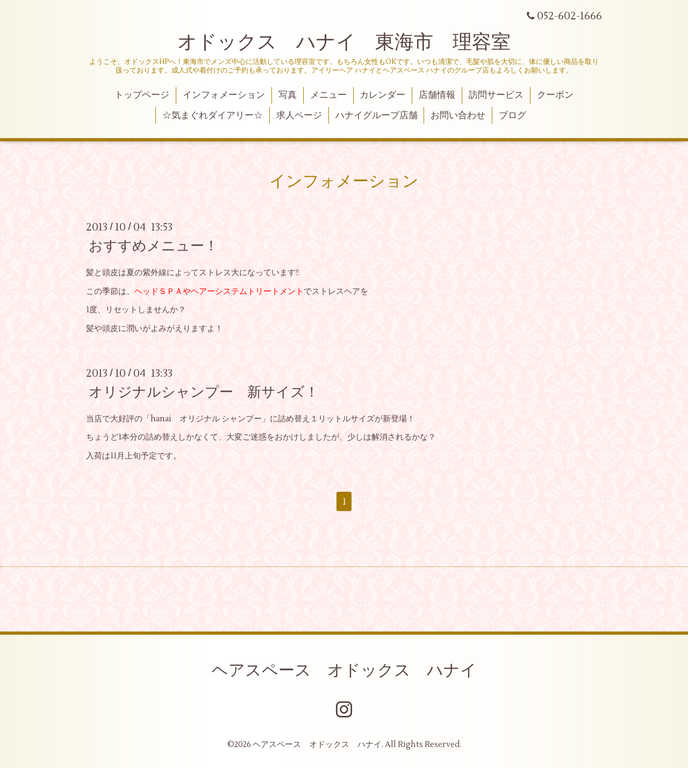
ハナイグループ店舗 (376, 115)
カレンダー (382, 95)
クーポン (555, 95)
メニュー (328, 95)
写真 (287, 95)
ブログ (512, 115)
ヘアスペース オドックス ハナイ (344, 670)
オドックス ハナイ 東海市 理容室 (344, 42)
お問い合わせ (458, 115)
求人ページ (299, 115)
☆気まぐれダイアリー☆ (212, 115)
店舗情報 (437, 95)
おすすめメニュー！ (153, 246)
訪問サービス (496, 95)
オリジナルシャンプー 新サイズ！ (204, 392)
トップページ (141, 95)
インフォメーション (224, 95)
